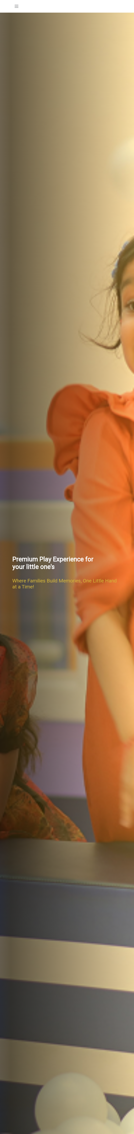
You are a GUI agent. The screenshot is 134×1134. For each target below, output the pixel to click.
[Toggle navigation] (16, 6)
